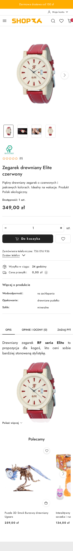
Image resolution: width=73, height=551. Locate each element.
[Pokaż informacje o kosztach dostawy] (46, 272)
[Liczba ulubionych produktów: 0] (61, 20)
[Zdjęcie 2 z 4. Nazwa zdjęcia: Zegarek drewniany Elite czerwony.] (22, 131)
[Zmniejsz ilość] (5, 228)
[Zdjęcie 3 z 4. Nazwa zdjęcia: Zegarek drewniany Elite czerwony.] (36, 131)
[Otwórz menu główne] (4, 20)
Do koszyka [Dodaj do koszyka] (27, 239)
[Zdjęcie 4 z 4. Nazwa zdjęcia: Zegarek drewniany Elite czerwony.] (50, 131)
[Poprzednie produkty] (9, 473)
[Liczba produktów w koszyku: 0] (69, 20)
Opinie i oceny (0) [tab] (34, 330)
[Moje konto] (58, 12)
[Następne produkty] (63, 473)
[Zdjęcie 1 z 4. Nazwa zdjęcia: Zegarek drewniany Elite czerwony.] (8, 131)
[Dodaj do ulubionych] (63, 238)
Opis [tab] (8, 330)
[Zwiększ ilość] (61, 228)
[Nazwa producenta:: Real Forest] (9, 149)
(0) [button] (21, 158)
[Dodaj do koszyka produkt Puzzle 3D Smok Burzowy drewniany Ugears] (46, 502)
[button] (64, 75)
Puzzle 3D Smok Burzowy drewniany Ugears (26, 515)
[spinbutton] (33, 228)
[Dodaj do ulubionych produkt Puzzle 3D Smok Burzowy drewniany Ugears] (47, 451)
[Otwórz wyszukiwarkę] (53, 20)
